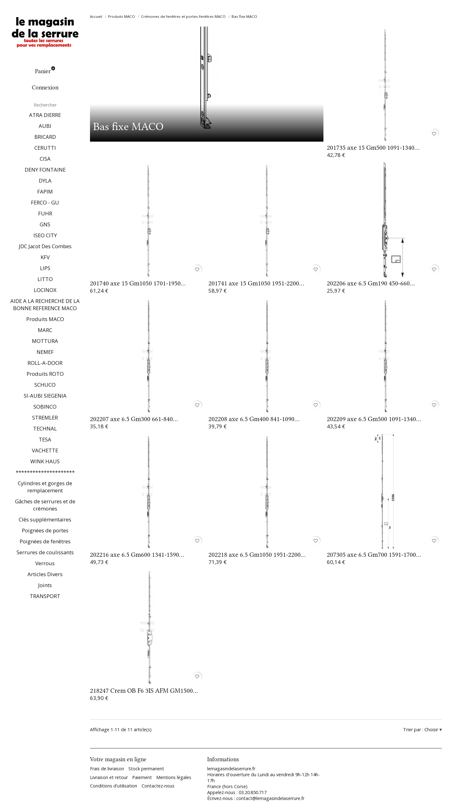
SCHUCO (45, 384)
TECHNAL (45, 428)
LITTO (45, 279)
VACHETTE (45, 450)
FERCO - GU (45, 202)
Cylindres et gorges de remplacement (45, 487)
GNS (45, 224)
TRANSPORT (45, 596)
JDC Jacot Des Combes (45, 246)
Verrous (45, 563)
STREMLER (45, 417)
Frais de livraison (107, 769)
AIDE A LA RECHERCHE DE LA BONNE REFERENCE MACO (45, 304)
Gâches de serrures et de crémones (45, 505)
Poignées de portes (45, 530)
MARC (45, 330)
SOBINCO (45, 406)
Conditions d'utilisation (113, 786)
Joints (45, 585)
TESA (45, 439)
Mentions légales (173, 777)
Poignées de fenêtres (45, 541)
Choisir (431, 729)
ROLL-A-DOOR (45, 362)
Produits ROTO (45, 373)
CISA (45, 158)
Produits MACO (45, 319)
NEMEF (45, 351)
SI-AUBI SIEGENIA (45, 395)
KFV (45, 257)
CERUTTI (45, 147)
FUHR (45, 213)
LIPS (45, 268)
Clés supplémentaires (45, 519)
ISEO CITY (45, 235)
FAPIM (45, 191)
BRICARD (45, 136)
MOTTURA (45, 341)
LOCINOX (45, 290)
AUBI (45, 125)
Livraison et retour (109, 777)
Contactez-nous (158, 786)
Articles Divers (45, 574)
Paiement (142, 777)
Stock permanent (146, 769)
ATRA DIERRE (45, 114)
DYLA (45, 180)
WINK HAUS (45, 461)
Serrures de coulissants (45, 552)
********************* (45, 472)
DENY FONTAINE (45, 169)
